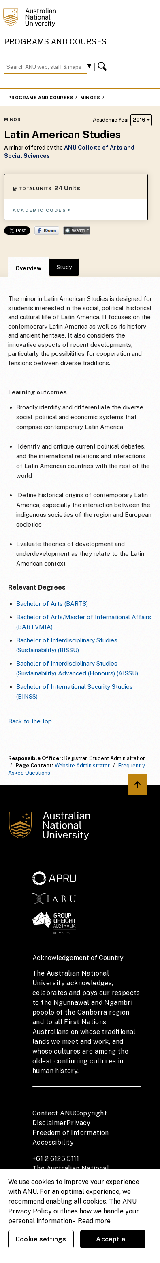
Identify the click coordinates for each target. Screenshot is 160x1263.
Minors (90, 97)
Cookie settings (40, 1239)
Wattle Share (76, 230)
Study (64, 267)
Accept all (112, 1239)
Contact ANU (53, 1113)
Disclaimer (49, 1123)
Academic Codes (42, 210)
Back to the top (30, 721)
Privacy (78, 1123)
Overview (28, 268)
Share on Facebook (46, 230)
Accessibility (53, 1142)
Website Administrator (82, 765)
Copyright (91, 1113)
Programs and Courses (55, 41)
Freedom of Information (70, 1133)
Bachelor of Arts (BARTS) (52, 603)
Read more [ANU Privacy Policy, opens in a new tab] (94, 1221)
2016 (141, 120)
